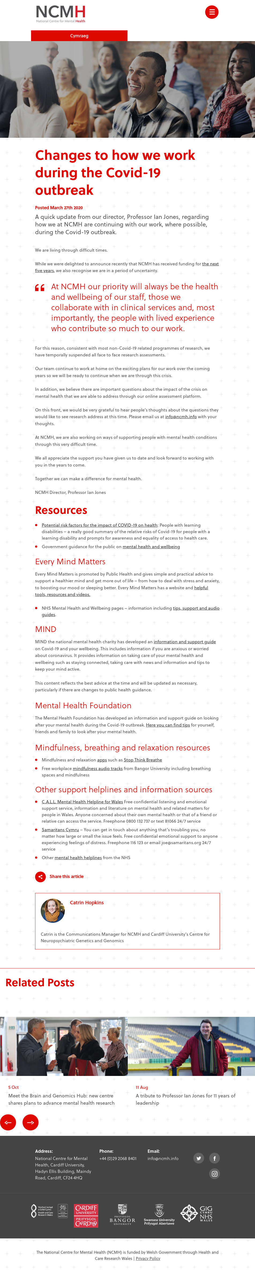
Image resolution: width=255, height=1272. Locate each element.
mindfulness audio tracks (98, 768)
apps (102, 760)
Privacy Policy (148, 1258)
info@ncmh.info (181, 416)
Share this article (59, 877)
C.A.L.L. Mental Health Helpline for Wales (82, 801)
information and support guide (185, 641)
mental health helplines (78, 857)
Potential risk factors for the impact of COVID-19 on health (100, 525)
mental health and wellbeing (151, 546)
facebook (214, 1158)
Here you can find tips (168, 725)
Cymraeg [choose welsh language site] (79, 35)
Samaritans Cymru (60, 829)
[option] (64, 1065)
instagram (214, 1173)
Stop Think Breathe (143, 760)
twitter (198, 1158)
